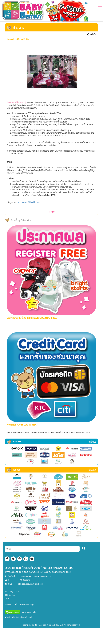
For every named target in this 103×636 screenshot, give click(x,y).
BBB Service (10, 595)
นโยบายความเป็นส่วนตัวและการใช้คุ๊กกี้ (20, 604)
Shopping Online (12, 591)
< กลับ (51, 212)
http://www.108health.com (28, 202)
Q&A (7, 598)
